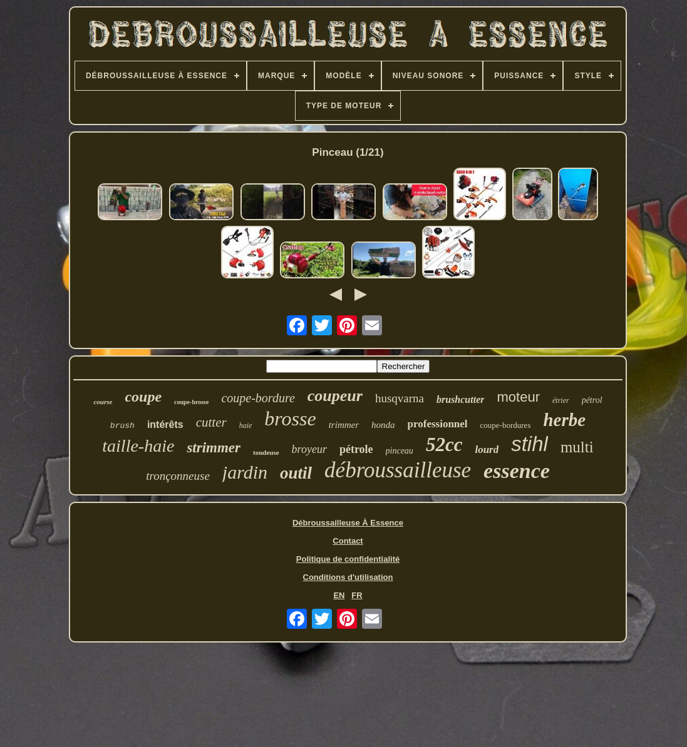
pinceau (399, 450)
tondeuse (266, 452)
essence (516, 470)
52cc (444, 444)
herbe (564, 420)
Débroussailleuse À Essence (347, 522)
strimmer (213, 447)
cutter (211, 422)
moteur (518, 397)
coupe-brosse (191, 402)
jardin (244, 472)
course (102, 401)
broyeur (309, 449)
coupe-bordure (257, 398)
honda (383, 425)
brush (122, 425)
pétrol (592, 400)
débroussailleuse (397, 470)
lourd (486, 449)
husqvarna (399, 398)
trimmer (344, 425)
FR (356, 595)
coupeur (335, 396)
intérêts (165, 424)
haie (245, 425)
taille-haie (138, 445)
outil (296, 473)
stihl (529, 443)
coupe (143, 397)
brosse (290, 418)
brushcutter (460, 399)
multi (577, 447)
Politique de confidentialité (348, 559)
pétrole (356, 449)
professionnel (438, 424)
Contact (348, 541)
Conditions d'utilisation (348, 577)
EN (338, 595)
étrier (560, 400)
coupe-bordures (505, 425)
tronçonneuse (178, 475)
